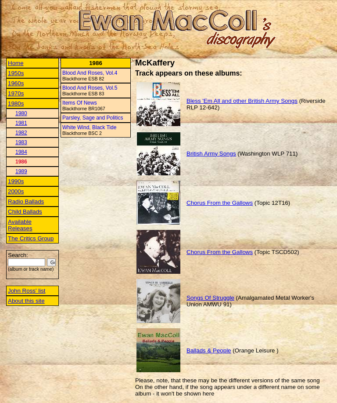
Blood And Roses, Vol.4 (89, 73)
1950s (16, 73)
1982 (21, 133)
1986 (21, 162)
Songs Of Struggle (210, 297)
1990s (16, 181)
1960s (16, 83)
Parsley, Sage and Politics (92, 118)
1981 (21, 123)
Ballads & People (208, 350)
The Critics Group (31, 238)
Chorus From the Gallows (219, 203)
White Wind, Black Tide (89, 127)
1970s (16, 93)
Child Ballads (25, 211)
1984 (21, 152)
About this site (26, 301)
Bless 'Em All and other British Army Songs (242, 101)
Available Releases (20, 225)
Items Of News (79, 103)
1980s (16, 103)
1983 (21, 142)
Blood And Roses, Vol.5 (89, 88)
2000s (16, 191)
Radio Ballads (26, 201)
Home (16, 63)
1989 (21, 171)
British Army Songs (211, 153)
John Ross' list (27, 290)
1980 (21, 113)
